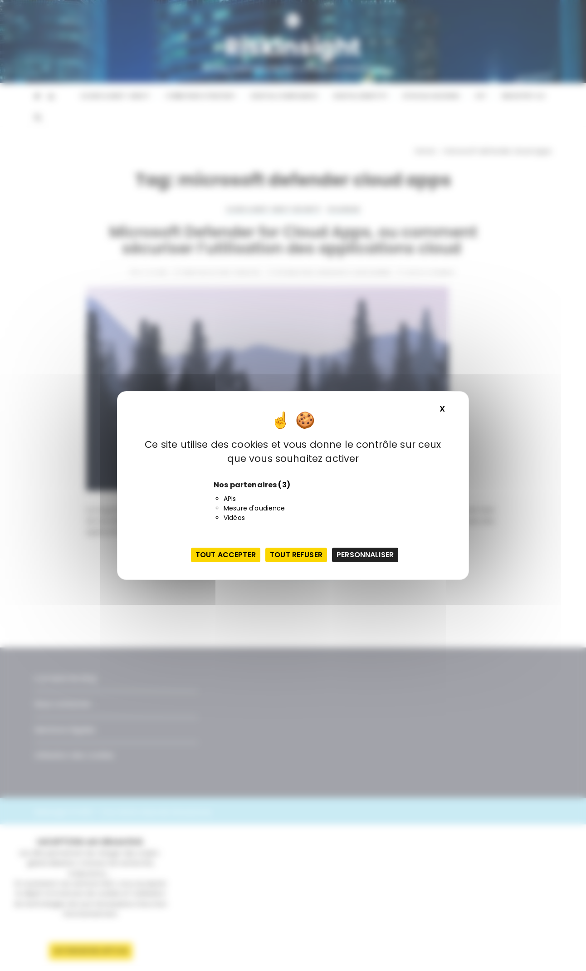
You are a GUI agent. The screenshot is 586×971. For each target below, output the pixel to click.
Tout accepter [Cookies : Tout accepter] (225, 554)
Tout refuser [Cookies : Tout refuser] (296, 554)
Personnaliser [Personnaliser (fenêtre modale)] (365, 554)
